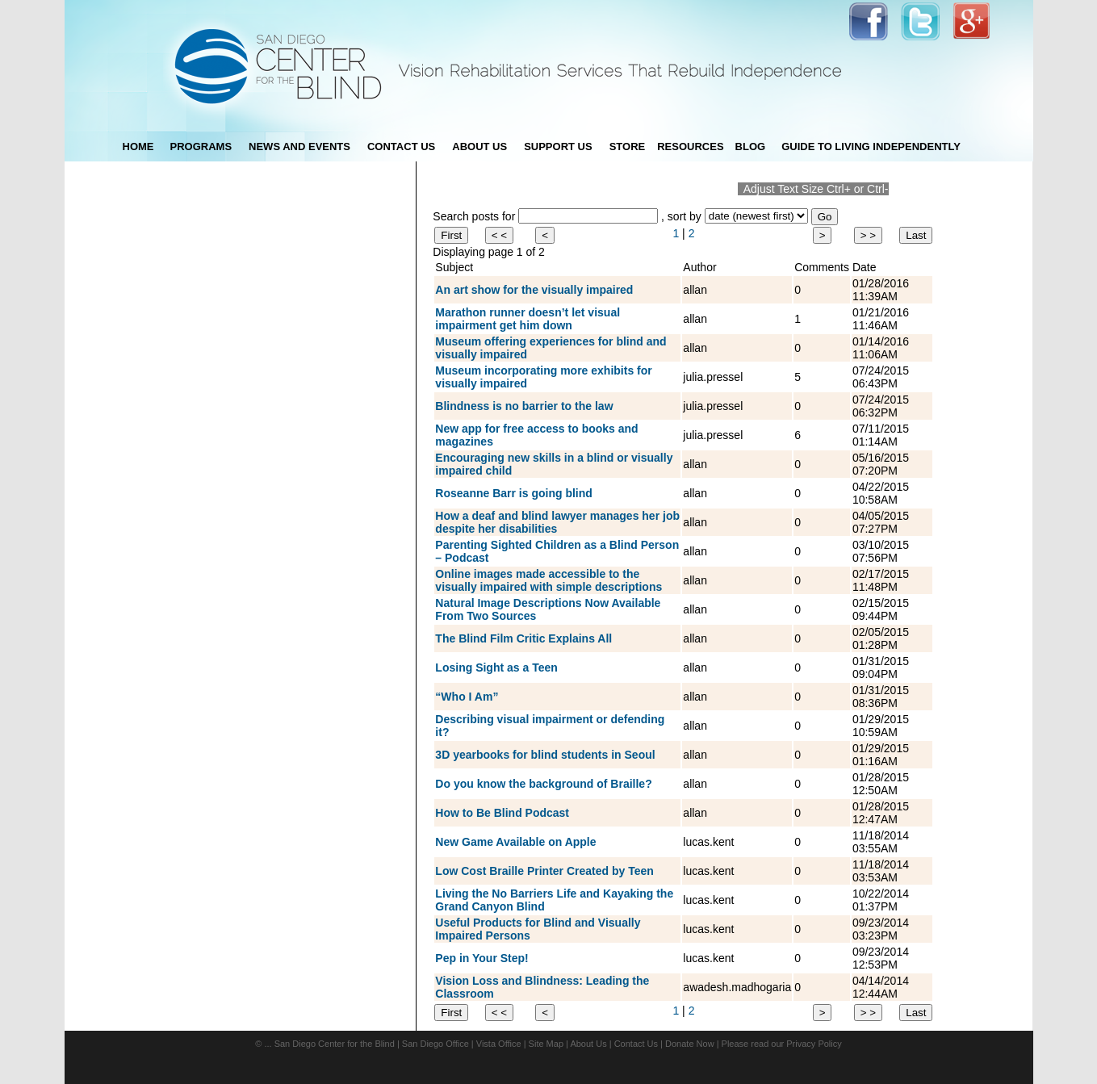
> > (868, 235)
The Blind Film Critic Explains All (523, 638)
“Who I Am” (466, 696)
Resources (690, 146)
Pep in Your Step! (481, 958)
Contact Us (636, 1043)
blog (750, 146)
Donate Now (689, 1043)
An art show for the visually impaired (534, 289)
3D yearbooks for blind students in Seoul (545, 754)
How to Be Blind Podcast (502, 812)
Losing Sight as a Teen (496, 667)
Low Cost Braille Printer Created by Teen (544, 870)
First (451, 235)
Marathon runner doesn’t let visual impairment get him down (527, 319)
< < (499, 235)
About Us (588, 1043)
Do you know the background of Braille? (543, 783)
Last (916, 235)
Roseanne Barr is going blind (513, 493)
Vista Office (498, 1043)
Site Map (546, 1043)
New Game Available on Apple (515, 841)
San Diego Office (435, 1043)
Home (138, 146)
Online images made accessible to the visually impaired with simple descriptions (548, 580)
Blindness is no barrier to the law (524, 406)
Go (825, 217)
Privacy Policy (813, 1043)
